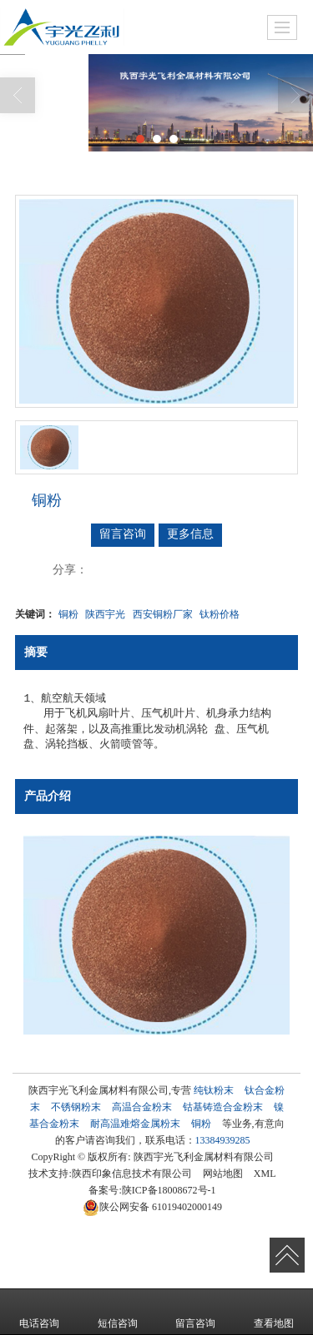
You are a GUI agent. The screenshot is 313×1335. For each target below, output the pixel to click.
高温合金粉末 (142, 1107)
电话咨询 (39, 1311)
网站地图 (223, 1173)
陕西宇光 (105, 614)
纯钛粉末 (214, 1090)
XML (265, 1173)
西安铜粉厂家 (163, 614)
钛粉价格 (219, 614)
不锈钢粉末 (76, 1107)
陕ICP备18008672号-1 (169, 1190)
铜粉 (68, 614)
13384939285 (222, 1140)
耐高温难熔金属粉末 (135, 1123)
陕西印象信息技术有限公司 (132, 1173)
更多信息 (190, 534)
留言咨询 (122, 534)
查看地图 (274, 1311)
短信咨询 (118, 1311)
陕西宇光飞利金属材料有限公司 (204, 1157)
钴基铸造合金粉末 (223, 1107)
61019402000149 (152, 1207)
